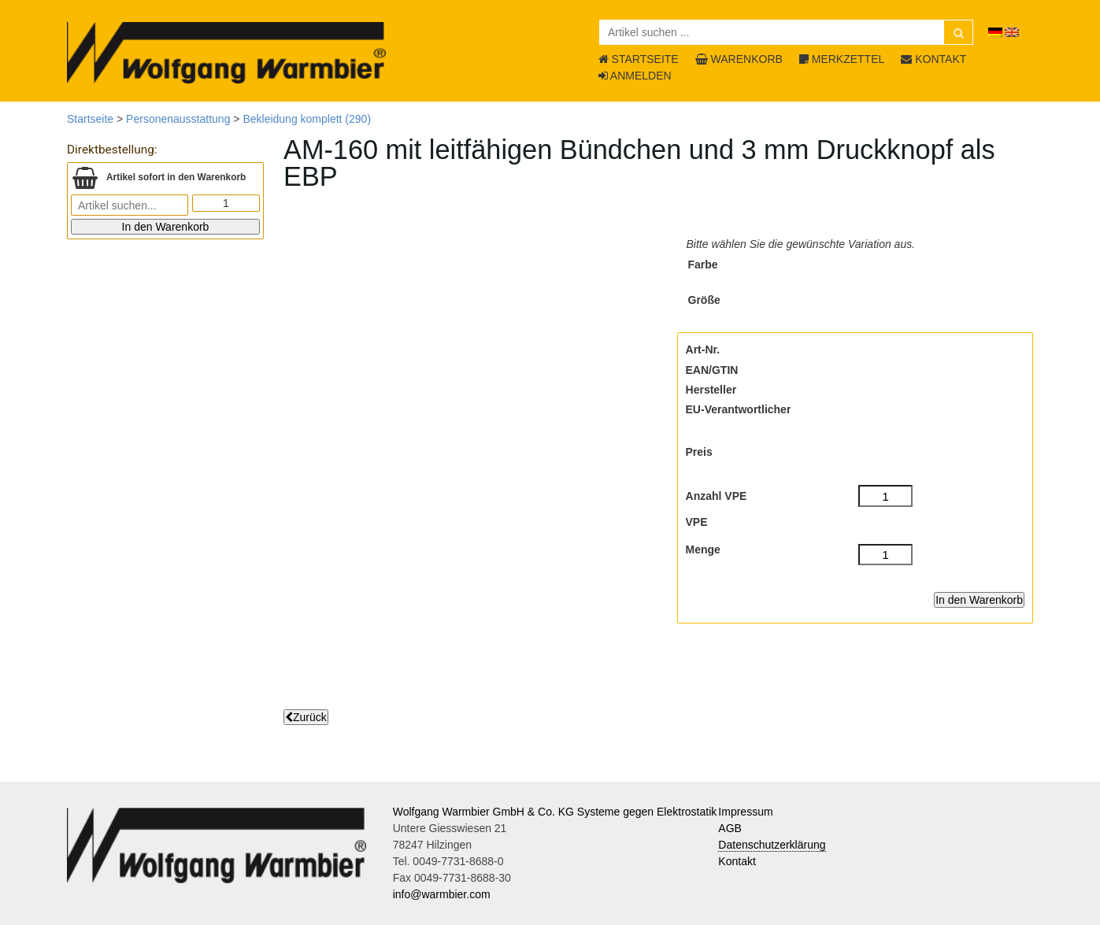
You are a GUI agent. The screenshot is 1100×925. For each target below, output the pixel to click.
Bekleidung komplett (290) (307, 119)
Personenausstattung (178, 119)
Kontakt (736, 861)
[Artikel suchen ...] (786, 32)
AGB (730, 828)
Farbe (703, 264)
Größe (704, 300)
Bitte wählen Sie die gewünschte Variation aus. (801, 244)
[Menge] (885, 555)
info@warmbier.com (442, 894)
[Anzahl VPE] (885, 496)
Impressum (745, 811)
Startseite (90, 119)
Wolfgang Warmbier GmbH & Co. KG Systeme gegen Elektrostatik (555, 811)
